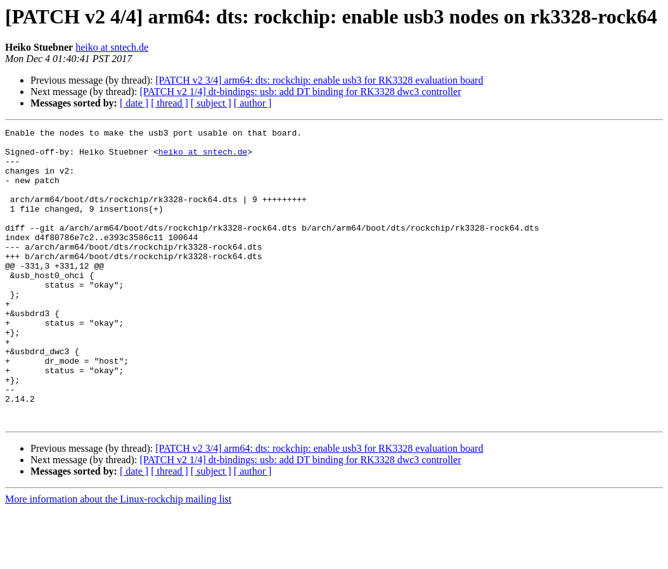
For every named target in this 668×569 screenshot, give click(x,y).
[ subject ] (211, 103)
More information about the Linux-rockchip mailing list (118, 558)
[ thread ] (169, 103)
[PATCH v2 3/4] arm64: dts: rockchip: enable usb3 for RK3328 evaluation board (319, 80)
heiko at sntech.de (111, 47)
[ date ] (134, 103)
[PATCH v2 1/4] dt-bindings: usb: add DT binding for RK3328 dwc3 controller (300, 91)
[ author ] (253, 103)
